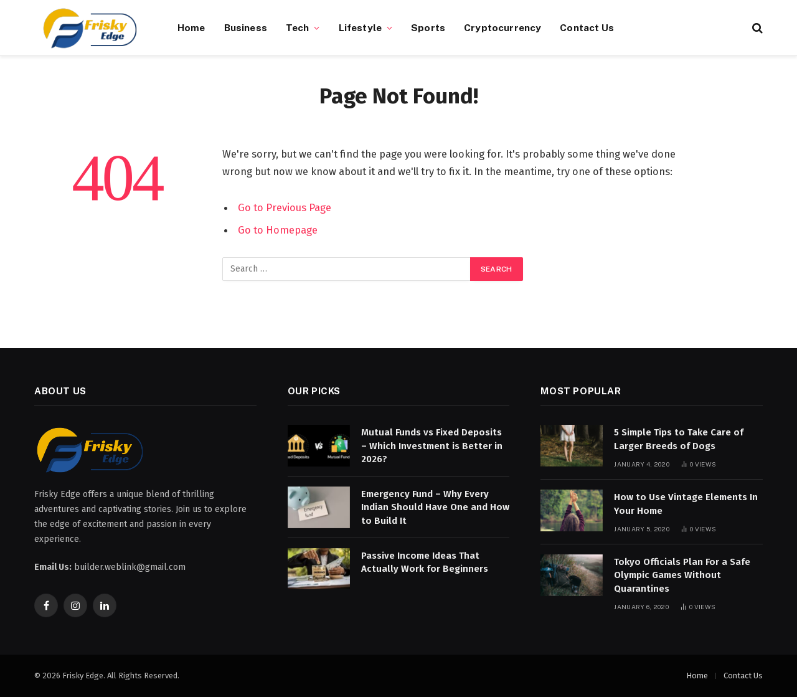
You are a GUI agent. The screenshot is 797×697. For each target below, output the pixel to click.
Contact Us (587, 27)
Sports (428, 27)
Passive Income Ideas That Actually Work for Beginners (424, 562)
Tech (297, 27)
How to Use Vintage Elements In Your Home (686, 503)
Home (191, 27)
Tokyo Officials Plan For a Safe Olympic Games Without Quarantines (682, 575)
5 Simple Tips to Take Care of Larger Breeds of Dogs (678, 439)
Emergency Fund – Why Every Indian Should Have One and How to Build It (435, 507)
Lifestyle (360, 27)
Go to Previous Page (284, 207)
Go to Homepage (278, 230)
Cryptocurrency (502, 27)
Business (245, 27)
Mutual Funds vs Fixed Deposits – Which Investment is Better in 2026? (431, 446)
